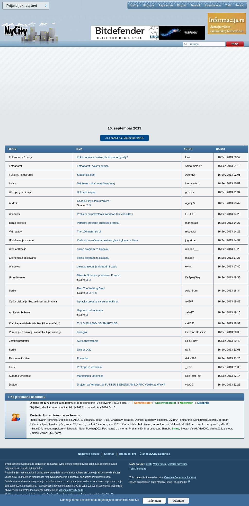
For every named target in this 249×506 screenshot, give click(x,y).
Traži (228, 5)
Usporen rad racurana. (90, 310)
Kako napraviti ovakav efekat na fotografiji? (102, 157)
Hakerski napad (86, 192)
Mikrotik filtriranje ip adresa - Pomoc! (98, 275)
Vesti (148, 464)
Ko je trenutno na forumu (27, 397)
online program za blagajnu (93, 249)
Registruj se (166, 5)
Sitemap (109, 453)
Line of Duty (84, 349)
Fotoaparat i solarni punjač (92, 165)
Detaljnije (203, 402)
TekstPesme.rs (137, 468)
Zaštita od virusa (177, 464)
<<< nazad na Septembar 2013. (124, 138)
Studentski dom (86, 174)
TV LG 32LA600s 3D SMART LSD (97, 323)
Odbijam (178, 500)
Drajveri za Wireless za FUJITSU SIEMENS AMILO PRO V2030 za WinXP (121, 384)
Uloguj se (148, 5)
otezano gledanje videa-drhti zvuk (97, 266)
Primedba (82, 358)
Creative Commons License (180, 477)
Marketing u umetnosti (90, 375)
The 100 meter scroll (89, 231)
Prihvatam (154, 500)
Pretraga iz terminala (89, 367)
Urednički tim (127, 453)
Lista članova (213, 5)
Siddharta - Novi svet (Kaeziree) (96, 183)
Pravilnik (195, 5)
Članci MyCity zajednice (155, 453)
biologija (82, 332)
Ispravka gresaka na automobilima (97, 301)
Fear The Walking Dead (91, 288)
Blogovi (181, 5)
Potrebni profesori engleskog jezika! (98, 222)
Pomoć (239, 5)
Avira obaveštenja (87, 340)
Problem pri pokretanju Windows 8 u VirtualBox (105, 214)
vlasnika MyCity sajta (71, 490)
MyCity (134, 5)
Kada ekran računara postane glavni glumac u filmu (107, 240)
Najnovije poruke (89, 453)
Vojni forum (160, 464)
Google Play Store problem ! (93, 200)
